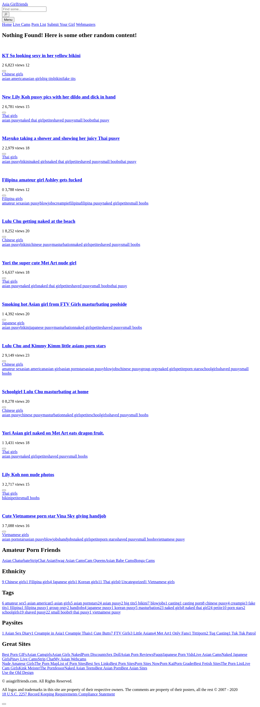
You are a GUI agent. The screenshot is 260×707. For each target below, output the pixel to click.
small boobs (83, 120)
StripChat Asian (43, 560)
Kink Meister (29, 668)
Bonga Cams (144, 560)
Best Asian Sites (134, 668)
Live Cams (21, 24)
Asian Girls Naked (67, 654)
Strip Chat (46, 659)
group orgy (150, 369)
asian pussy (11, 120)
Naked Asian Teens (79, 668)
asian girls (34, 78)
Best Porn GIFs (14, 654)
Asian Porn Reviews (136, 654)
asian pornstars (74, 369)
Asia (15, 4)
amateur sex (11, 203)
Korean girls (86, 582)
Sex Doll (113, 654)
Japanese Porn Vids (178, 654)
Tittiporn (197, 633)
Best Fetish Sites (207, 663)
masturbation (62, 244)
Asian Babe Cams (119, 560)
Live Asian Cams (208, 654)
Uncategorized (131, 582)
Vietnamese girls (15, 535)
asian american (14, 78)
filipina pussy (92, 203)
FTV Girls (120, 633)
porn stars (193, 369)
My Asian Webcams (70, 659)
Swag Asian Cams (70, 560)
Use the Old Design (18, 672)
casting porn (191, 603)
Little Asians (142, 633)
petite (48, 120)
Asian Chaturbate (16, 560)
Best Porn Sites (122, 663)
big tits (47, 78)
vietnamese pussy (171, 539)
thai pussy (101, 120)
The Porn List (232, 663)
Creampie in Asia (46, 633)
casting (172, 603)
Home (7, 24)
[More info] (4, 71)
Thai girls (10, 116)
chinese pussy (41, 244)
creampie (61, 203)
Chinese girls (12, 74)
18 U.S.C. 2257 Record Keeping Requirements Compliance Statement (58, 694)
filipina (75, 203)
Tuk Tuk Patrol (242, 633)
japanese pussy (42, 327)
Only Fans (179, 633)
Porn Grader (184, 663)
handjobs (66, 539)
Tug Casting (217, 633)
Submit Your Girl (61, 24)
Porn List (38, 24)
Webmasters (85, 24)
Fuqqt (158, 654)
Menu (8, 20)
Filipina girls (12, 198)
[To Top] (4, 704)
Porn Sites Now (147, 663)
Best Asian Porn (108, 668)
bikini (58, 78)
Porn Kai (167, 663)
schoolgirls (210, 369)
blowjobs (47, 203)
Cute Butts (101, 633)
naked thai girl (31, 120)
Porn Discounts (94, 654)
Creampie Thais (76, 633)
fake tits (69, 78)
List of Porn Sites (72, 663)
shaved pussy (63, 120)
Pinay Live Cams (24, 659)
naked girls (39, 161)
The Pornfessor (52, 668)
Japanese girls (13, 323)
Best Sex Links (98, 663)
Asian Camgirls (39, 654)
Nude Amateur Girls (18, 663)
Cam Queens (95, 560)
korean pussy (123, 607)
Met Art (161, 633)
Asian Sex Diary (16, 633)
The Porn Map (46, 663)
